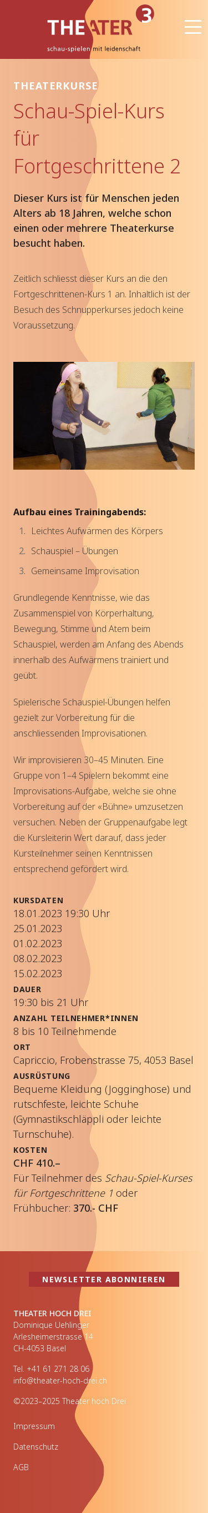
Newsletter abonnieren (103, 1279)
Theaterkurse (55, 85)
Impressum (34, 1426)
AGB (21, 1467)
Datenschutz (35, 1446)
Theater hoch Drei (90, 29)
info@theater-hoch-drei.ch (60, 1380)
